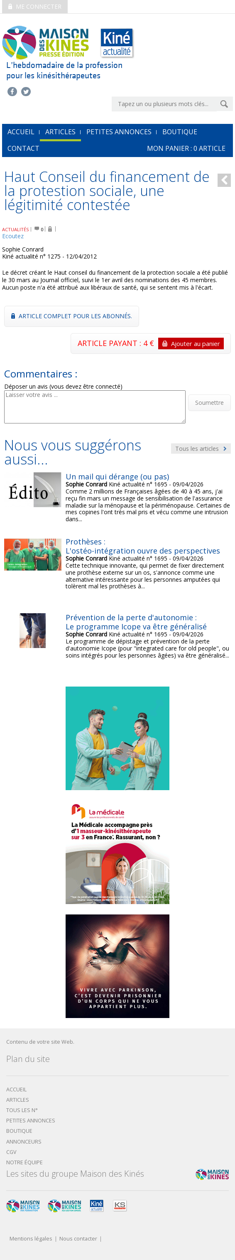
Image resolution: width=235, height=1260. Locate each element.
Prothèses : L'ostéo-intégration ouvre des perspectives (143, 546)
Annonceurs (24, 1141)
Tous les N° (22, 1110)
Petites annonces (119, 131)
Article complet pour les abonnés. (71, 316)
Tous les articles (201, 448)
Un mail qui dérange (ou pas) (117, 476)
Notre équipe (24, 1162)
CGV (11, 1152)
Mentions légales (31, 1239)
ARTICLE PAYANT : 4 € (151, 343)
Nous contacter (78, 1239)
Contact (23, 148)
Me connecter (34, 6)
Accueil (16, 1089)
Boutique (179, 131)
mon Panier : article (186, 148)
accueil (20, 131)
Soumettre (209, 402)
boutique (19, 1130)
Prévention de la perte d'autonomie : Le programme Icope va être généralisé (136, 621)
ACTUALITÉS (15, 229)
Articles (60, 131)
